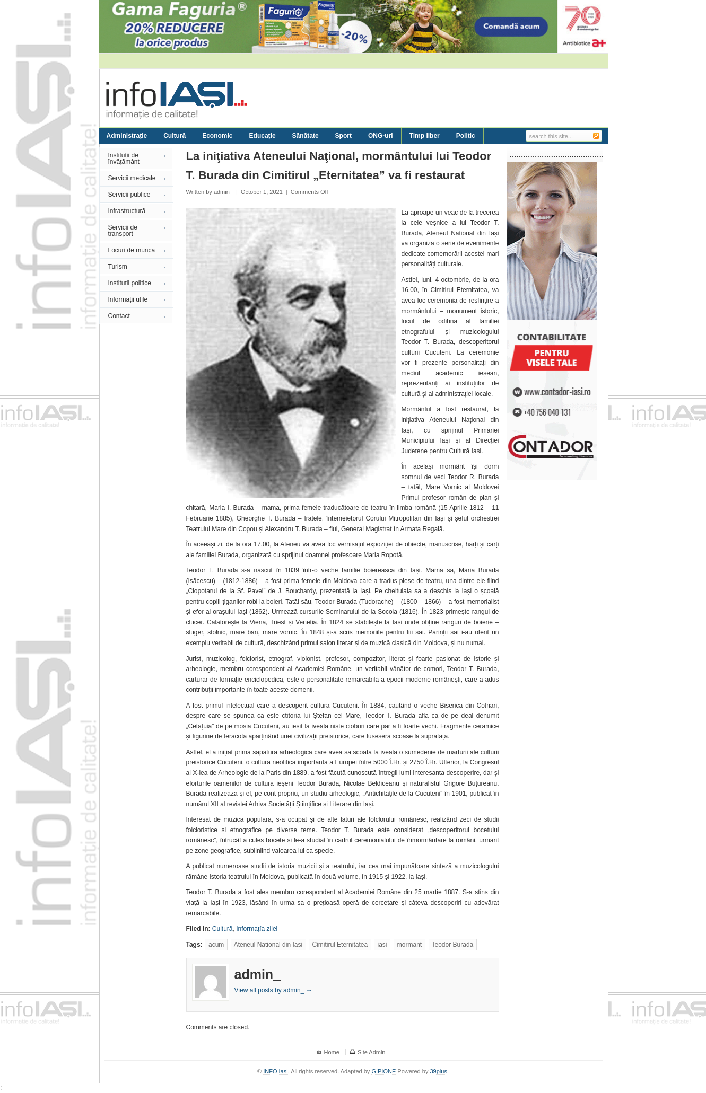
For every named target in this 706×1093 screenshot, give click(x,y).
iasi (382, 944)
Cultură (174, 135)
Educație (262, 135)
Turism (117, 266)
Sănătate (305, 135)
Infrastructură (127, 211)
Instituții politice (129, 283)
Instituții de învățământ (124, 158)
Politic (465, 135)
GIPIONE (383, 1071)
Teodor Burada (453, 944)
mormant (409, 944)
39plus (438, 1071)
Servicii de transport (122, 230)
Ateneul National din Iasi (268, 944)
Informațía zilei (256, 928)
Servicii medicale (132, 178)
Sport (343, 135)
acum (216, 944)
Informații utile (128, 299)
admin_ (223, 192)
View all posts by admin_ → (273, 990)
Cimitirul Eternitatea (340, 944)
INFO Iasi (275, 1071)
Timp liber (424, 135)
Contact (119, 316)
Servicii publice (129, 194)
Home (331, 1052)
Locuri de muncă (131, 250)
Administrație (127, 135)
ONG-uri (380, 135)
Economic (217, 135)
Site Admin (372, 1052)
